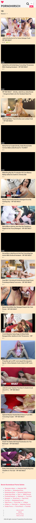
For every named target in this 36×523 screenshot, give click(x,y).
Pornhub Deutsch (10, 496)
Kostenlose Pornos (18, 500)
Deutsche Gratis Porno (24, 492)
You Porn (29, 496)
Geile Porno (8, 502)
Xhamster (21, 496)
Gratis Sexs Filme (10, 494)
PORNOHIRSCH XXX (10, 4)
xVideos (7, 504)
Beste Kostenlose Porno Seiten (12, 485)
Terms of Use (20, 515)
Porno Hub (17, 502)
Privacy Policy (20, 514)
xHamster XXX (21, 488)
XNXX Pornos (27, 494)
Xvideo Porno (9, 506)
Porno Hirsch (19, 506)
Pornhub (28, 506)
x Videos (25, 502)
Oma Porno (16, 498)
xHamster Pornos (25, 504)
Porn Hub (15, 504)
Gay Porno (25, 498)
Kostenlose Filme (10, 492)
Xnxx (19, 494)
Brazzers (7, 498)
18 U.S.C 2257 (20, 510)
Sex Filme (8, 490)
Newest (3, 14)
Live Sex (7, 500)
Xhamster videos (10, 488)
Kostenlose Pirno (18, 490)
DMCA (20, 512)
